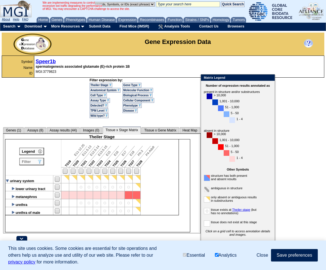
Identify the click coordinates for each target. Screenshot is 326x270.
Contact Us (209, 26)
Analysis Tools (174, 26)
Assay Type (99, 100)
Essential (194, 255)
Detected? (98, 105)
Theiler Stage (100, 85)
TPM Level (98, 110)
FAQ (25, 19)
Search (9, 26)
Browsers (236, 26)
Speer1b (46, 61)
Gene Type (132, 85)
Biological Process (137, 95)
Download (33, 26)
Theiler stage (241, 209)
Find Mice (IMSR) (134, 26)
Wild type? (99, 115)
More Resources (65, 26)
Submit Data (100, 26)
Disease (130, 110)
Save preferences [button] (294, 255)
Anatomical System (105, 90)
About (6, 19)
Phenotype (132, 105)
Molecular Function (137, 90)
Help (16, 19)
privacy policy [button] (21, 262)
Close (269, 78)
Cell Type (98, 95)
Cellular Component (138, 100)
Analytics (226, 255)
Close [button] (262, 255)
